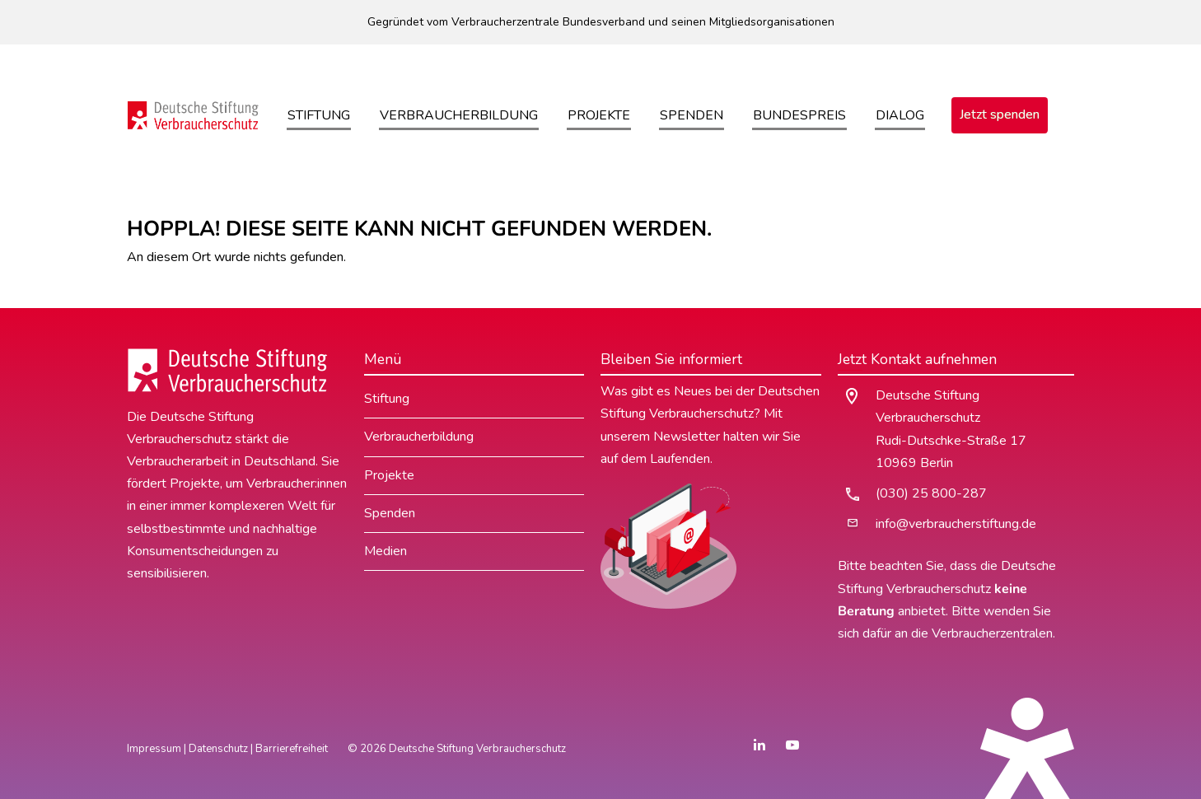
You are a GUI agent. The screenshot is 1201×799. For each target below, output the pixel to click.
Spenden (691, 115)
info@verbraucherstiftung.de (956, 524)
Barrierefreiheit (291, 748)
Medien (385, 551)
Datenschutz (218, 748)
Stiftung (318, 115)
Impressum (154, 748)
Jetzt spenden (1000, 114)
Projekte (599, 115)
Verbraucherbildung (459, 115)
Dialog (900, 115)
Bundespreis (799, 115)
